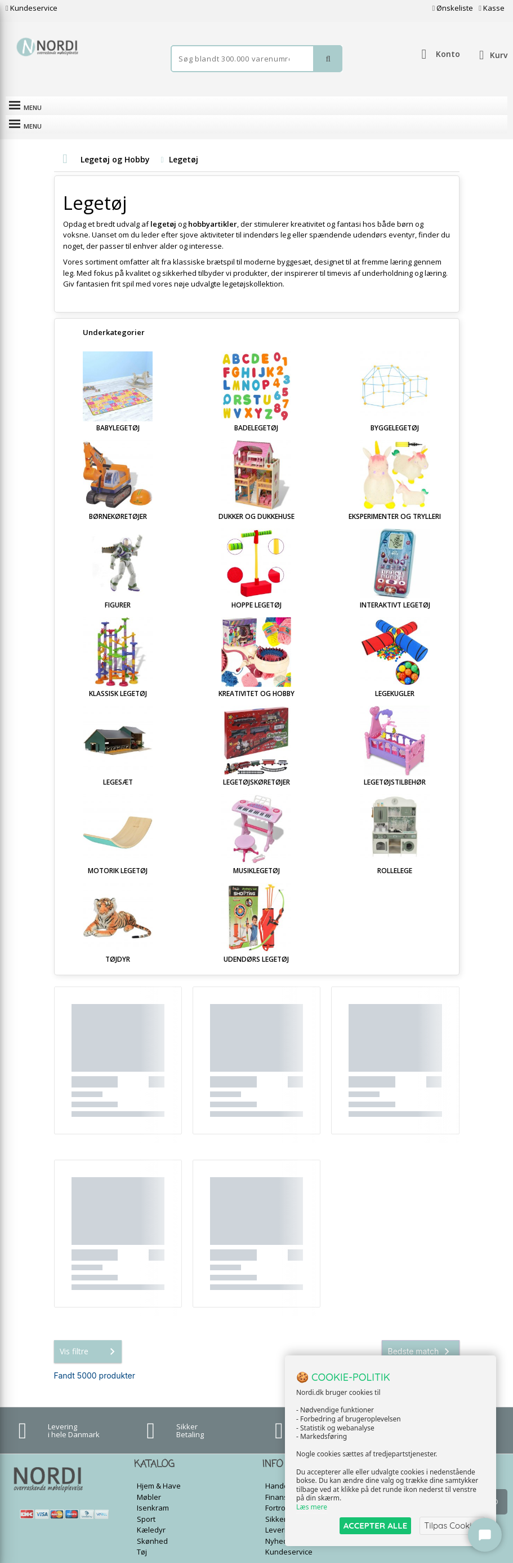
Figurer (118, 586)
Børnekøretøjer (118, 498)
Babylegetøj (118, 409)
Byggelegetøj (395, 409)
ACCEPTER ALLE (375, 1525)
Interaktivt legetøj (395, 586)
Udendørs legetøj (256, 940)
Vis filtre (89, 1333)
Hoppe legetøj (256, 586)
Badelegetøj (256, 409)
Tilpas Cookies (452, 1525)
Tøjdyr (117, 940)
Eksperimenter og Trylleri (395, 498)
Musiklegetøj (256, 852)
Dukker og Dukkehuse (256, 498)
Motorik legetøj (118, 852)
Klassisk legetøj (118, 675)
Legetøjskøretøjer (256, 763)
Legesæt (118, 763)
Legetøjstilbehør (395, 763)
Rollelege (394, 852)
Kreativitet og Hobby (256, 675)
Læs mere (311, 1507)
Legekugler (394, 675)
